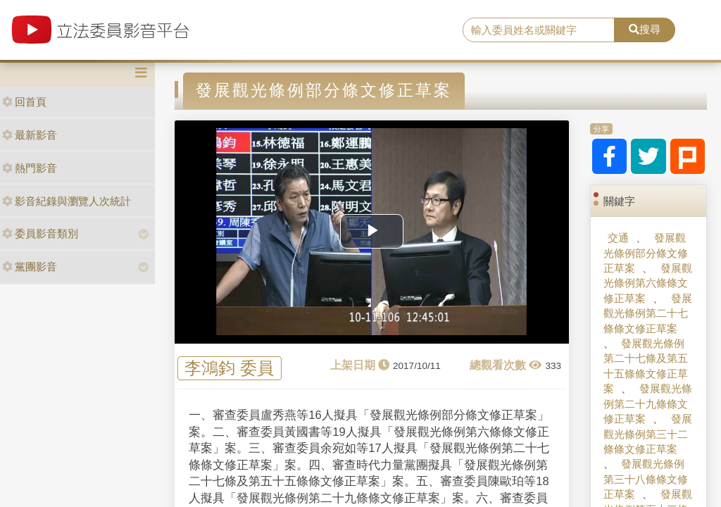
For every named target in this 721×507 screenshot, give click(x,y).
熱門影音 (29, 168)
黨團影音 (29, 267)
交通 (618, 238)
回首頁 (24, 102)
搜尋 (644, 29)
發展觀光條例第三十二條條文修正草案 (647, 434)
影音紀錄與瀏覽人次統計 (66, 201)
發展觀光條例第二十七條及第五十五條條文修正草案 (645, 365)
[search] (539, 30)
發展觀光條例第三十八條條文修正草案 (645, 479)
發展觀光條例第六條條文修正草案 (647, 283)
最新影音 (29, 135)
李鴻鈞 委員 (229, 368)
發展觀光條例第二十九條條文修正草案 (647, 403)
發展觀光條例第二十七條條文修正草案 (647, 313)
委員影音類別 (40, 233)
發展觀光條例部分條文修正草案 (645, 253)
